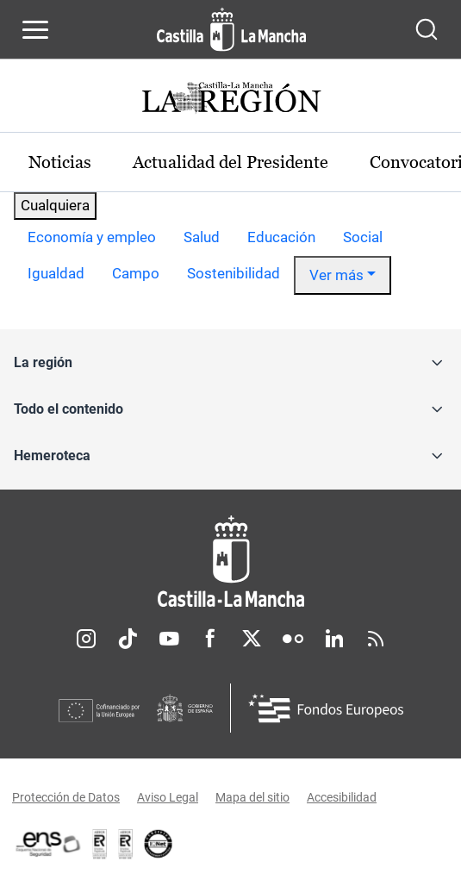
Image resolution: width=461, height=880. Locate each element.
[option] (92, 238)
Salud (202, 237)
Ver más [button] (336, 275)
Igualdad (56, 273)
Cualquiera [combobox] (55, 205)
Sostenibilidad (233, 273)
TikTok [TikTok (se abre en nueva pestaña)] (127, 638)
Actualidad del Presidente (230, 162)
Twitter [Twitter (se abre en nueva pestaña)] (251, 638)
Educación (281, 237)
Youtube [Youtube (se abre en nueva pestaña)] (169, 638)
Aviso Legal (167, 797)
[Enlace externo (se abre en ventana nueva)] (126, 843)
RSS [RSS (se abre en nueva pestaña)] (375, 638)
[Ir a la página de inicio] (231, 29)
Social (363, 237)
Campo (135, 273)
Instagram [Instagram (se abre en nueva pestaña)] (86, 638)
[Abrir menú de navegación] (35, 29)
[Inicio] (230, 561)
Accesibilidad (342, 797)
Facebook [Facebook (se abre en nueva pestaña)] (210, 638)
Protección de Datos (66, 797)
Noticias (59, 162)
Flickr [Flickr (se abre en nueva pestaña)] (293, 638)
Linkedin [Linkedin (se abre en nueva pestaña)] (334, 638)
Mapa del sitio (252, 797)
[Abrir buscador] (426, 29)
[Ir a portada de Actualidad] (230, 99)
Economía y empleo (92, 237)
